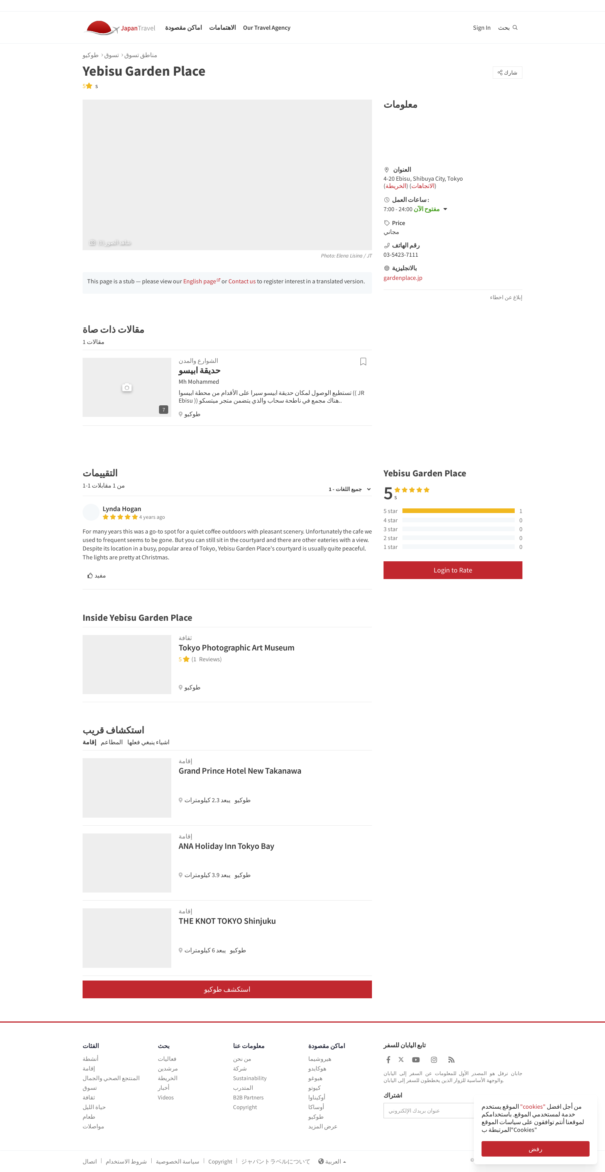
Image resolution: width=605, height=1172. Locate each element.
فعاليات (167, 1058)
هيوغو (315, 1078)
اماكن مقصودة (183, 27)
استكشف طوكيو (227, 989)
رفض (535, 1149)
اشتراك (393, 1095)
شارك (507, 72)
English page (199, 281)
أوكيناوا (316, 1097)
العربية (332, 1161)
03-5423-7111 (401, 254)
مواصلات (93, 1126)
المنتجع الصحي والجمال (111, 1078)
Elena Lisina (349, 255)
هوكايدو (317, 1068)
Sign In (482, 27)
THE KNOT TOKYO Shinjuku (227, 920)
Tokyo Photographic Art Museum (237, 647)
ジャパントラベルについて (276, 1161)
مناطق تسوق (140, 55)
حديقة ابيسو (200, 370)
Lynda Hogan (122, 508)
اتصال (90, 1161)
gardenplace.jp (403, 277)
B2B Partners (248, 1097)
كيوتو (314, 1087)
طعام (89, 1116)
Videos (166, 1097)
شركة (240, 1068)
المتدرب (243, 1087)
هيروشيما (319, 1058)
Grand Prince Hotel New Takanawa (240, 770)
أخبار (163, 1087)
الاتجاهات (422, 186)
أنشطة (90, 1058)
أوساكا (316, 1107)
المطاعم (112, 742)
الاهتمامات (222, 27)
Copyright (245, 1107)
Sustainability (250, 1078)
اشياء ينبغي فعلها (148, 742)
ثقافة (89, 1097)
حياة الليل (94, 1107)
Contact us (242, 281)
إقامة (89, 742)
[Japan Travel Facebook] (388, 1059)
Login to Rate (453, 570)
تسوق (111, 55)
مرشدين (168, 1068)
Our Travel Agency (267, 27)
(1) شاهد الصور (110, 242)
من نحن (242, 1058)
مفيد (97, 575)
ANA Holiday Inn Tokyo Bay (226, 845)
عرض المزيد (323, 1126)
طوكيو (91, 55)
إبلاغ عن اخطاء (506, 297)
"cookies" (533, 1106)
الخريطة (395, 186)
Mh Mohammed (199, 381)
